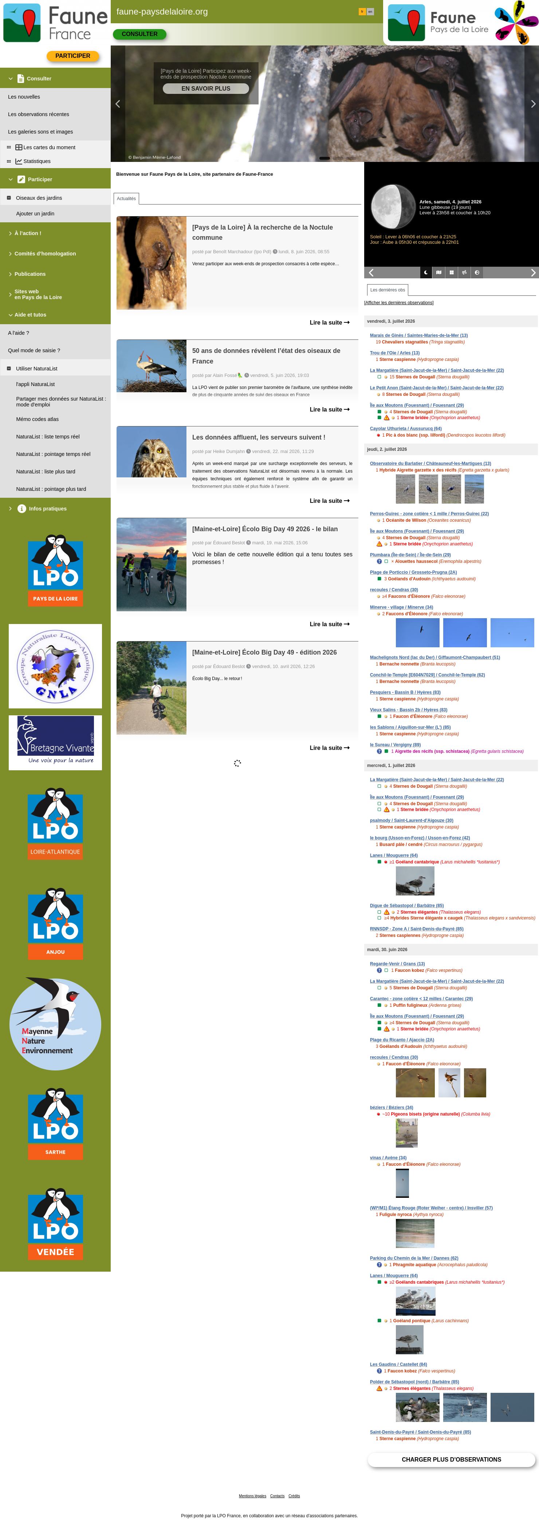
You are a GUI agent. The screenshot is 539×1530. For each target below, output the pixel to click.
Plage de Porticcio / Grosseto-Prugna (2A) (413, 572)
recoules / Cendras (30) (394, 589)
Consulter (139, 34)
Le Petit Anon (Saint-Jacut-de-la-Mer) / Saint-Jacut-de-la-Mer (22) (437, 387)
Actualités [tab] (126, 198)
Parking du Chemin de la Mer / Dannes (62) (414, 1258)
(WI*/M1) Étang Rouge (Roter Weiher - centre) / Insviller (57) (431, 1208)
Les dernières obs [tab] (387, 290)
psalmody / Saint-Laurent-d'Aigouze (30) (411, 820)
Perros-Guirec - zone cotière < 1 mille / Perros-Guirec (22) (429, 513)
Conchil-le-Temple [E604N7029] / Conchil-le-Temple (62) (427, 674)
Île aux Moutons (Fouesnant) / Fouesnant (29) (417, 405)
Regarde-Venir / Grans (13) (397, 963)
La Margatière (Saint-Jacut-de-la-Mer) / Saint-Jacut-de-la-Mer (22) (437, 370)
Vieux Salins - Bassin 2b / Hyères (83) (409, 709)
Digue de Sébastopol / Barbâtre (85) (407, 905)
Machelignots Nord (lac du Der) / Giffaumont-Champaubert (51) (435, 657)
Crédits (294, 1496)
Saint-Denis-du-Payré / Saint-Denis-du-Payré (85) (420, 1432)
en (370, 11)
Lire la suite (330, 322)
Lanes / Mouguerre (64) (394, 855)
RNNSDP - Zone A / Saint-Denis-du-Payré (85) (417, 928)
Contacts (277, 1496)
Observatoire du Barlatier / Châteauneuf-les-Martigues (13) (430, 463)
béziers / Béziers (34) (391, 1107)
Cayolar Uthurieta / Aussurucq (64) (406, 428)
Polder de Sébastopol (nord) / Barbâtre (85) (414, 1381)
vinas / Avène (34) (388, 1157)
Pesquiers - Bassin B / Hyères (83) (405, 692)
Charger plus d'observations (451, 1460)
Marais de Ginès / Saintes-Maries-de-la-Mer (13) (419, 335)
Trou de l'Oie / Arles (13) (395, 352)
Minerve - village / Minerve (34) (401, 607)
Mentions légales (252, 1496)
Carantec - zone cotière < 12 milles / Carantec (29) (421, 998)
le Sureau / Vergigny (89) (395, 744)
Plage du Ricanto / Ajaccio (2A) (402, 1039)
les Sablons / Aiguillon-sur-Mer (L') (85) (410, 727)
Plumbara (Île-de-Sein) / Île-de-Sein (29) (410, 554)
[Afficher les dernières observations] (399, 302)
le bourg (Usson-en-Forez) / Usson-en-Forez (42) (420, 837)
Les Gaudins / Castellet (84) (398, 1364)
